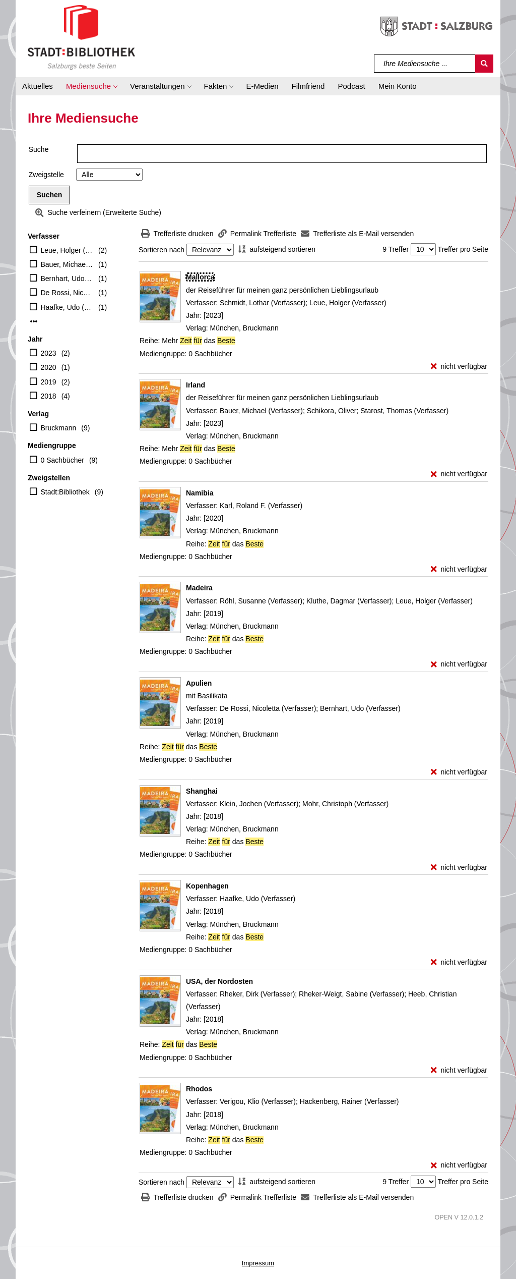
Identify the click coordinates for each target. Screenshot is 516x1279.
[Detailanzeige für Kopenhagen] (207, 886)
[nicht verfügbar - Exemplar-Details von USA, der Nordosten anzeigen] (459, 1070)
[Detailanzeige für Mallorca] (200, 277)
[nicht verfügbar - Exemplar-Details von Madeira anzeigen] (459, 664)
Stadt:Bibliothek (65, 492)
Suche (39, 149)
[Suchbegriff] (425, 63)
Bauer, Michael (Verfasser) (67, 264)
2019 (48, 382)
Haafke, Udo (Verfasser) (67, 307)
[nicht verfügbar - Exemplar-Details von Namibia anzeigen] (459, 569)
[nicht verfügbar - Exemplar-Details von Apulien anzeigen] (459, 772)
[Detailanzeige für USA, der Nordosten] (219, 981)
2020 (48, 367)
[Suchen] (484, 63)
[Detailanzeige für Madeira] (199, 588)
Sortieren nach (161, 250)
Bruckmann (59, 428)
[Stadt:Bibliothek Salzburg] (81, 37)
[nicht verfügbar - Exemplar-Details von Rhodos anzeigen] (459, 1165)
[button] (91, 86)
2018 (48, 396)
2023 (48, 353)
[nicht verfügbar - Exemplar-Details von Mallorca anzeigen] (459, 366)
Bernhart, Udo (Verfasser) (67, 278)
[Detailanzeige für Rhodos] (199, 1089)
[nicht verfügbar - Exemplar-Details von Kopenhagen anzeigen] (459, 962)
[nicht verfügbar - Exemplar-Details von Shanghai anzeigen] (459, 867)
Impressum (258, 1263)
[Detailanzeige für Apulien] (199, 683)
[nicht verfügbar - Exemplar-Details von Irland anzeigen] (459, 474)
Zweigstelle (46, 175)
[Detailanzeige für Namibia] (199, 493)
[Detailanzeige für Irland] (195, 385)
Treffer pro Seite (463, 249)
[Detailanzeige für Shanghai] (202, 791)
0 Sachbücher (62, 460)
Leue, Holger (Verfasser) (67, 250)
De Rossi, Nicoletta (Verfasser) (67, 293)
